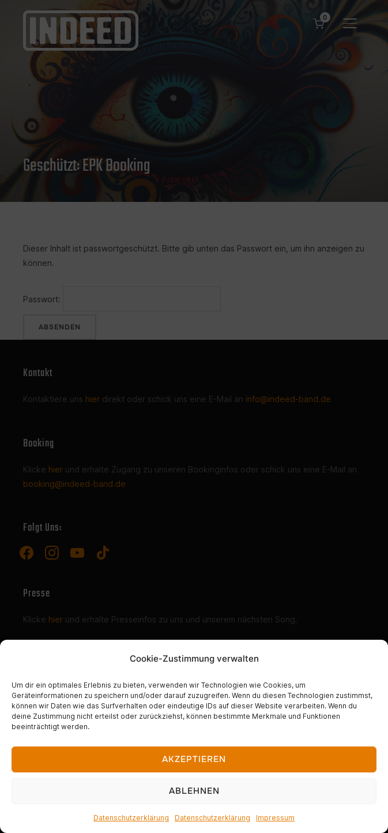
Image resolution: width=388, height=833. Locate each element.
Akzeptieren (194, 759)
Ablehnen (194, 791)
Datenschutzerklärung (131, 817)
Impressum (275, 817)
